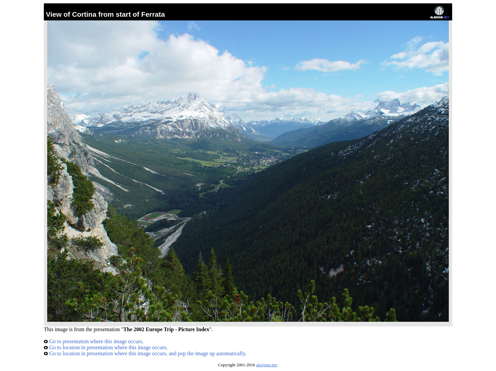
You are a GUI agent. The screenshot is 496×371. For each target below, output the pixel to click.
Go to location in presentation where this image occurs (105, 347)
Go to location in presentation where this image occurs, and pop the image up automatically (144, 353)
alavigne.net (266, 365)
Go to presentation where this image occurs (93, 341)
